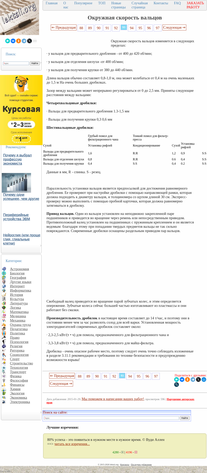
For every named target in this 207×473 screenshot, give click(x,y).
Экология (17, 393)
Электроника (20, 402)
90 (99, 28)
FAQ (177, 3)
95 (140, 28)
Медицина (18, 316)
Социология (19, 355)
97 (158, 28)
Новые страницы (118, 5)
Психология (19, 342)
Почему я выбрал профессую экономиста (17, 159)
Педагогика (19, 329)
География (18, 277)
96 (149, 28)
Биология (17, 273)
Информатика (20, 290)
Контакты (161, 3)
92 (116, 28)
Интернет (17, 286)
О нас (65, 5)
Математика (19, 312)
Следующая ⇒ (174, 27)
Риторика (17, 350)
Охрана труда (20, 325)
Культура (17, 299)
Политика (17, 333)
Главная (51, 3)
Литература (19, 303)
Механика (17, 320)
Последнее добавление (141, 464)
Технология (19, 367)
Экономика (18, 397)
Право (15, 337)
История (16, 295)
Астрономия (19, 269)
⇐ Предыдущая (64, 27)
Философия (19, 380)
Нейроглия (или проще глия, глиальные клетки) (21, 239)
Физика (15, 376)
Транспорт (18, 372)
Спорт (15, 359)
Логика (15, 307)
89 (90, 28)
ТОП (101, 3)
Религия (16, 346)
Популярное (83, 3)
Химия (15, 389)
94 (132, 28)
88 (81, 28)
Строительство (21, 363)
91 (107, 28)
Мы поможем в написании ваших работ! (113, 399)
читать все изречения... (72, 444)
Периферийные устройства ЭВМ (16, 217)
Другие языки (20, 282)
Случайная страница (140, 5)
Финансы (17, 385)
